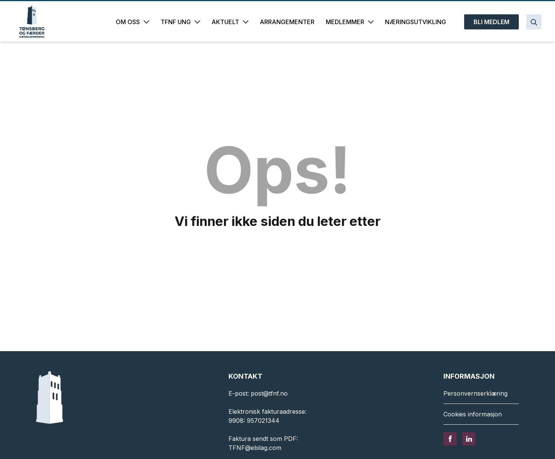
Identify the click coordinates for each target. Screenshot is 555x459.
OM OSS (132, 22)
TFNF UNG (180, 22)
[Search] (533, 21)
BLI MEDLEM (491, 22)
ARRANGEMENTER (287, 22)
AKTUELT (230, 22)
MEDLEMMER (350, 22)
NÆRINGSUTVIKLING (415, 22)
